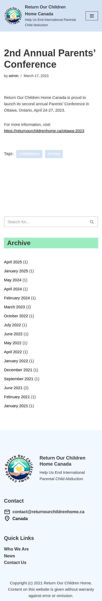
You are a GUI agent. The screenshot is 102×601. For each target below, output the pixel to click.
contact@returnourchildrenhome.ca (48, 512)
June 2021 (13, 388)
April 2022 (13, 352)
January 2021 (16, 405)
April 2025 (13, 262)
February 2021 (17, 396)
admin (14, 76)
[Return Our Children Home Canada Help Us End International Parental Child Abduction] (41, 16)
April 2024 (13, 289)
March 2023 (14, 307)
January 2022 (16, 361)
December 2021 (18, 370)
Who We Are (16, 549)
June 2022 (13, 334)
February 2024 (17, 298)
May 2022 (12, 343)
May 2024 (12, 280)
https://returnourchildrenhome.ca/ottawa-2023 (44, 131)
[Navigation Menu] (92, 15)
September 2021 (18, 379)
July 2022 (12, 325)
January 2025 (16, 271)
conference (29, 153)
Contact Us (15, 562)
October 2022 (16, 316)
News (9, 556)
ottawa (54, 153)
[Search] (45, 221)
